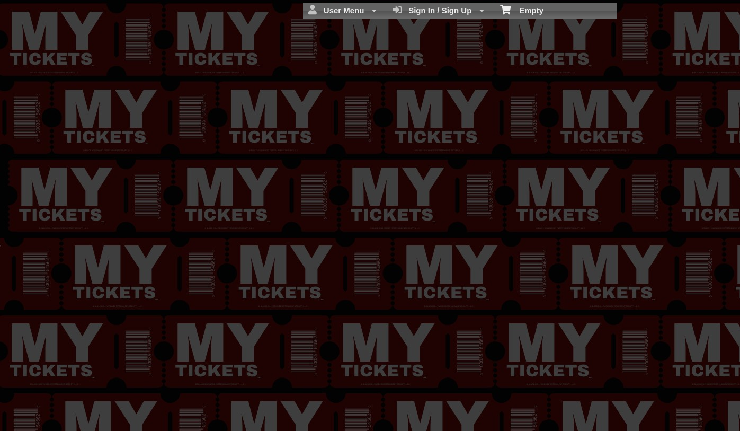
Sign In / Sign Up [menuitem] (438, 10)
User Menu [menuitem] (342, 10)
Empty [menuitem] (522, 9)
